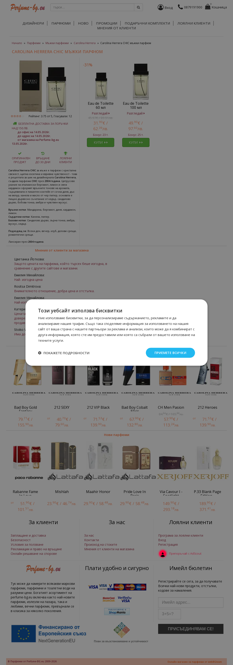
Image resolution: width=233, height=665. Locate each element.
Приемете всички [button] (169, 352)
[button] (63, 353)
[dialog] (116, 332)
